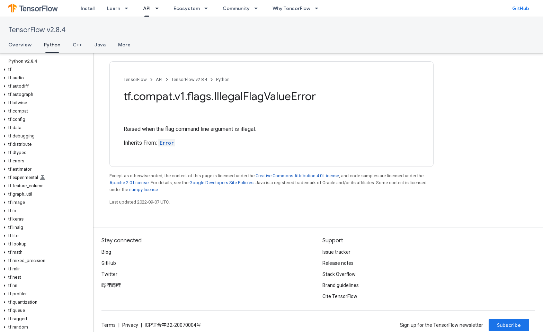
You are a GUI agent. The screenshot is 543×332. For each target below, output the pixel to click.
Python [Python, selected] (52, 45)
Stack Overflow (339, 274)
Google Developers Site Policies (221, 182)
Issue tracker (336, 252)
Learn (113, 8)
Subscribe (509, 325)
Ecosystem (186, 8)
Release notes (338, 263)
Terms (108, 325)
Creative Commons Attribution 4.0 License (297, 175)
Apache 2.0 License (129, 182)
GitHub (520, 8)
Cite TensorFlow (339, 296)
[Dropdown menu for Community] (258, 8)
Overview (20, 45)
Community (236, 8)
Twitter (109, 274)
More (124, 45)
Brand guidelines (340, 285)
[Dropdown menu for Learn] (128, 8)
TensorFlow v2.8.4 (36, 30)
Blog (106, 252)
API (159, 79)
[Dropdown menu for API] (159, 8)
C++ (77, 45)
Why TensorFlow (291, 8)
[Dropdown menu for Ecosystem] (208, 8)
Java (100, 45)
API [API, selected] (147, 8)
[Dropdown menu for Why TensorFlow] (318, 8)
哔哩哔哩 (111, 285)
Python (223, 79)
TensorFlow (135, 79)
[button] (45, 69)
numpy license (143, 189)
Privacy (130, 325)
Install (88, 8)
